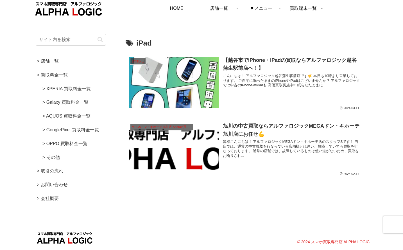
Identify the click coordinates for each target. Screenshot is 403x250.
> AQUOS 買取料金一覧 (66, 116)
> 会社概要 (48, 198)
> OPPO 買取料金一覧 (64, 143)
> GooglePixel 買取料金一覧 (70, 129)
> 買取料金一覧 (52, 75)
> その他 (51, 157)
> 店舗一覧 (48, 61)
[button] (100, 39)
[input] (71, 40)
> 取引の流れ (50, 170)
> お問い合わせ (52, 184)
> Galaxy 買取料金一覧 (65, 102)
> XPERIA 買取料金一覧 (66, 88)
